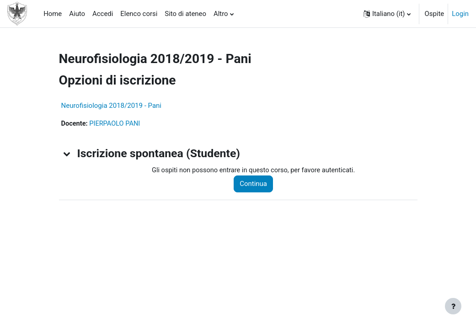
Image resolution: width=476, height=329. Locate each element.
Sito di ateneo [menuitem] (185, 14)
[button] (387, 13)
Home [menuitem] (52, 14)
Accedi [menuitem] (102, 14)
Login (460, 14)
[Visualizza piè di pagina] (453, 306)
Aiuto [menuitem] (77, 14)
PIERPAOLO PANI (116, 124)
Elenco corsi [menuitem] (138, 14)
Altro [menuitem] (221, 14)
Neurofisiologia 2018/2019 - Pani (111, 105)
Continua (256, 184)
